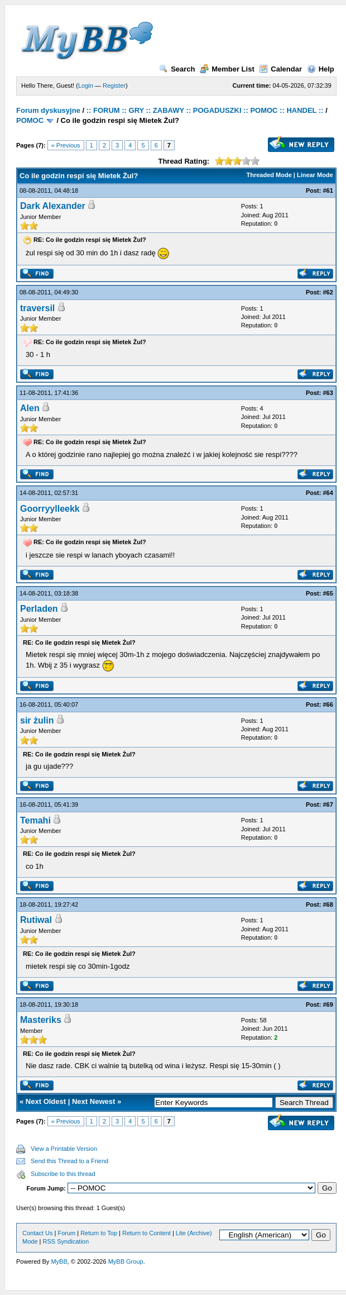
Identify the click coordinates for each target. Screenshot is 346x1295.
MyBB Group (125, 1261)
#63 (328, 392)
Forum (66, 1233)
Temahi (35, 820)
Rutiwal (36, 920)
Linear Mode (315, 175)
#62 (328, 292)
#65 (328, 593)
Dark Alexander (52, 206)
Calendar (280, 69)
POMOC (30, 120)
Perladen (39, 608)
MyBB (59, 1261)
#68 (328, 904)
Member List (227, 69)
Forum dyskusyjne (48, 110)
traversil (37, 308)
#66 (328, 704)
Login (85, 85)
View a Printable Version (64, 1148)
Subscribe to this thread (63, 1173)
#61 (328, 190)
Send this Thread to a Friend (69, 1161)
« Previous (65, 145)
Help (320, 69)
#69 (328, 1004)
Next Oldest (46, 1101)
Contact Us (37, 1233)
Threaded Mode (269, 175)
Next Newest (93, 1101)
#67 (328, 804)
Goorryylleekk (50, 508)
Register (114, 85)
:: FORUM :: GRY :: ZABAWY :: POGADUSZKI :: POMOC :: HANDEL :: (205, 110)
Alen (30, 408)
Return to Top (98, 1233)
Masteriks (40, 1020)
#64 (328, 492)
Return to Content (146, 1233)
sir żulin (37, 720)
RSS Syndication (66, 1241)
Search (177, 69)
